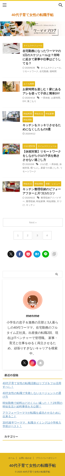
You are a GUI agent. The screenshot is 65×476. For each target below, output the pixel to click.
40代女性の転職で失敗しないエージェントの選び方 (32, 395)
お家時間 (55, 97)
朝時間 (53, 71)
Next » (33, 222)
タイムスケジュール (51, 67)
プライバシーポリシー (46, 458)
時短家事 (40, 201)
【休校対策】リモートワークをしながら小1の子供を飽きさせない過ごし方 (42, 156)
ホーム (11, 458)
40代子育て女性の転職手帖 (32, 15)
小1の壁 (44, 164)
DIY (24, 101)
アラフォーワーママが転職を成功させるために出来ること (32, 414)
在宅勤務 (44, 71)
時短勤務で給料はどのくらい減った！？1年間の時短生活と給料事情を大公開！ (32, 404)
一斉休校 (45, 97)
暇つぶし (35, 168)
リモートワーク (30, 71)
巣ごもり (31, 101)
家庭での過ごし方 (50, 168)
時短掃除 (51, 201)
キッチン (30, 205)
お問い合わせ (25, 458)
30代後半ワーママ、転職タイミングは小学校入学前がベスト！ (32, 424)
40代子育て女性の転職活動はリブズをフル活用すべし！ (32, 385)
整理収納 (30, 201)
